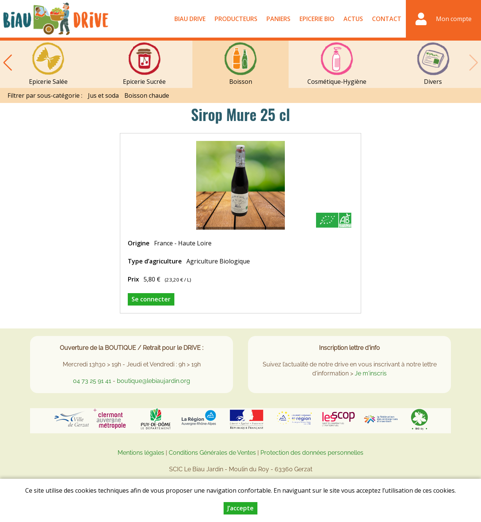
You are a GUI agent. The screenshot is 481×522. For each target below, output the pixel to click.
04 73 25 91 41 (92, 380)
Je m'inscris (371, 373)
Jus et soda (103, 95)
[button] (7, 63)
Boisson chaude (146, 95)
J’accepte (240, 509)
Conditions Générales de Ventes (213, 452)
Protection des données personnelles (311, 452)
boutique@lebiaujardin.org (153, 380)
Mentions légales (141, 452)
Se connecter (151, 299)
